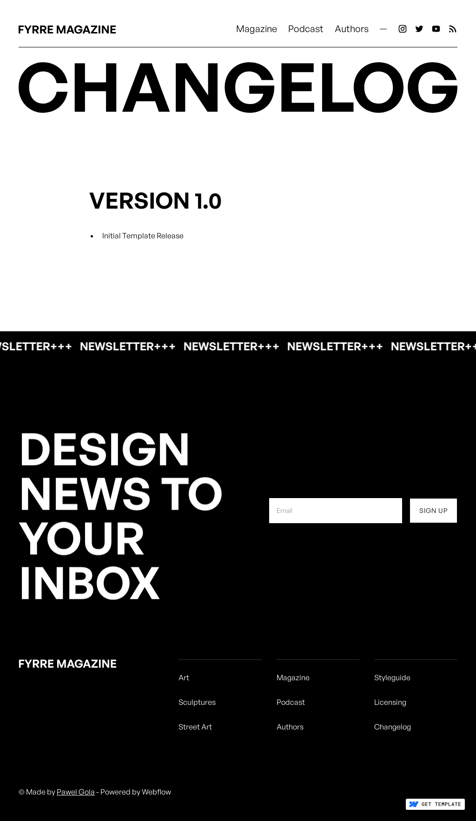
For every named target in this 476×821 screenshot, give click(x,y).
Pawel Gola (76, 791)
